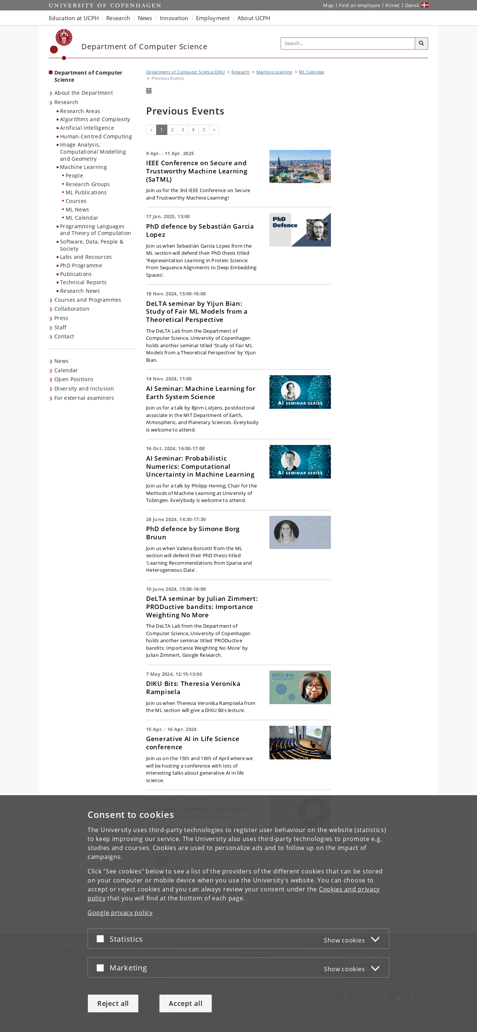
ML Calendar (82, 217)
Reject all (113, 1003)
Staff (60, 327)
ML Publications (86, 192)
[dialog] (238, 913)
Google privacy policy (120, 913)
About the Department (83, 92)
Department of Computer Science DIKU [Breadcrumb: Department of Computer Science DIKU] (185, 72)
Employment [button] (213, 18)
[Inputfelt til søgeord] (348, 43)
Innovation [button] (174, 18)
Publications (76, 273)
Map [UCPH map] (328, 5)
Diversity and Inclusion (84, 388)
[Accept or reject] (102, 938)
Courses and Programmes (87, 299)
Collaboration (71, 308)
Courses (76, 200)
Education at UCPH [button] (74, 18)
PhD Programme (81, 265)
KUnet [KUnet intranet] (392, 5)
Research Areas (80, 111)
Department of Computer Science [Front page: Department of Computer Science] (88, 76)
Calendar (66, 370)
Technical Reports (83, 282)
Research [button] (118, 18)
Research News (80, 290)
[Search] (421, 43)
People (74, 175)
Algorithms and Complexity (95, 119)
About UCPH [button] (254, 18)
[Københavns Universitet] (61, 44)
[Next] (214, 130)
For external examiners (84, 397)
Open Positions (74, 379)
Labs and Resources (86, 256)
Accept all (185, 1003)
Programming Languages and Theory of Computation (96, 230)
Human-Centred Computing (96, 136)
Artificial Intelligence (87, 127)
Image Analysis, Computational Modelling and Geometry (93, 151)
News (61, 360)
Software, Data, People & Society (91, 245)
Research (66, 102)
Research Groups (88, 184)
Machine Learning (83, 166)
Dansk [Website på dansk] (412, 5)
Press (61, 317)
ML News (77, 209)
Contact (64, 336)
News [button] (145, 18)
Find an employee (359, 5)
